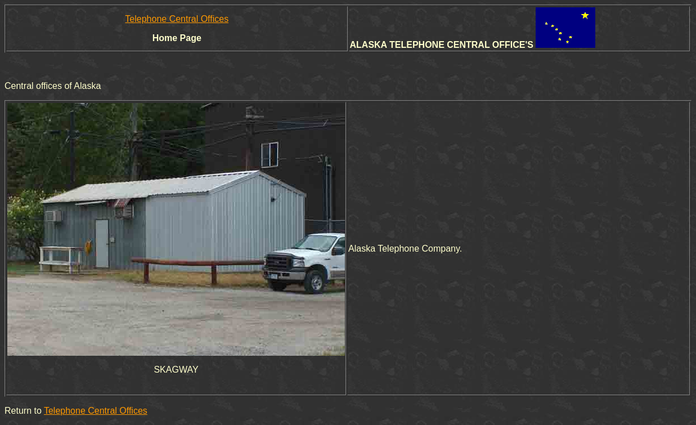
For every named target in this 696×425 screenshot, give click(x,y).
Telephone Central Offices (176, 19)
